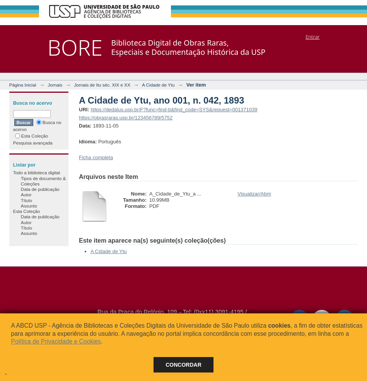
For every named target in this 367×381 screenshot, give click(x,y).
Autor (26, 194)
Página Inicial (22, 84)
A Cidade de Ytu (158, 84)
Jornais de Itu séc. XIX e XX (102, 84)
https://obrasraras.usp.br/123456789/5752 (125, 118)
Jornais (55, 84)
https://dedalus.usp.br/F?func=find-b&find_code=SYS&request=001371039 (173, 109)
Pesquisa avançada (33, 142)
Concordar (183, 365)
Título (26, 200)
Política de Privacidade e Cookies (56, 341)
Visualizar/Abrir (254, 194)
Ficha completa (96, 157)
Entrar (312, 36)
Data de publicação (40, 189)
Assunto (29, 205)
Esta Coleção (31, 135)
